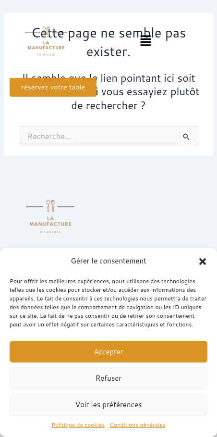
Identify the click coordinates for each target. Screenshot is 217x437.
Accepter (108, 352)
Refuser (109, 378)
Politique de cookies (78, 425)
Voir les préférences (108, 405)
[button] (202, 261)
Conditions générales (137, 425)
